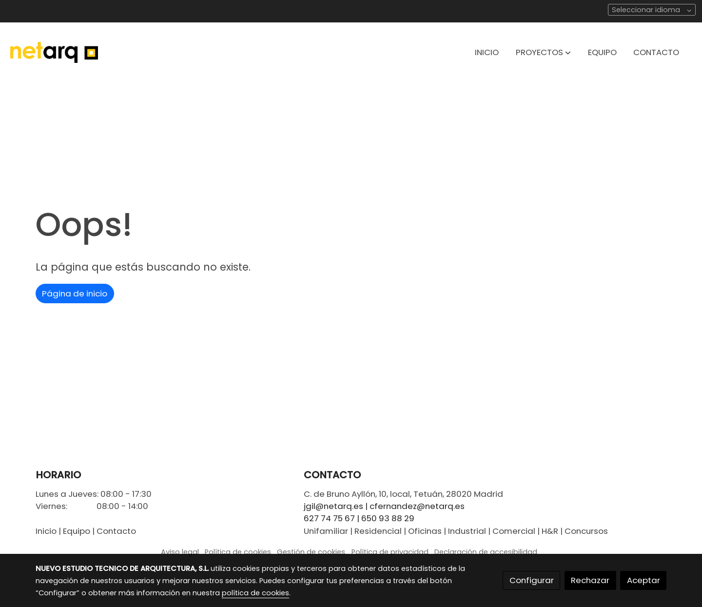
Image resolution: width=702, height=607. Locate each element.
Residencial (378, 531)
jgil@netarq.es (333, 506)
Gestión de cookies (311, 552)
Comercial (513, 531)
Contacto (116, 531)
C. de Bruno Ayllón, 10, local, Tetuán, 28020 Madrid (403, 494)
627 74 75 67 (329, 518)
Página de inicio (74, 293)
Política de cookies (238, 552)
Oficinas (425, 531)
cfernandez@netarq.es (417, 506)
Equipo (76, 531)
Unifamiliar (326, 531)
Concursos (586, 531)
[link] (54, 52)
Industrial (467, 531)
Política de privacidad (390, 552)
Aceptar (643, 580)
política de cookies (255, 593)
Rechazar (590, 580)
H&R (550, 531)
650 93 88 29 (387, 518)
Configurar (531, 580)
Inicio (46, 531)
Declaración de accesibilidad (485, 552)
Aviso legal (180, 552)
